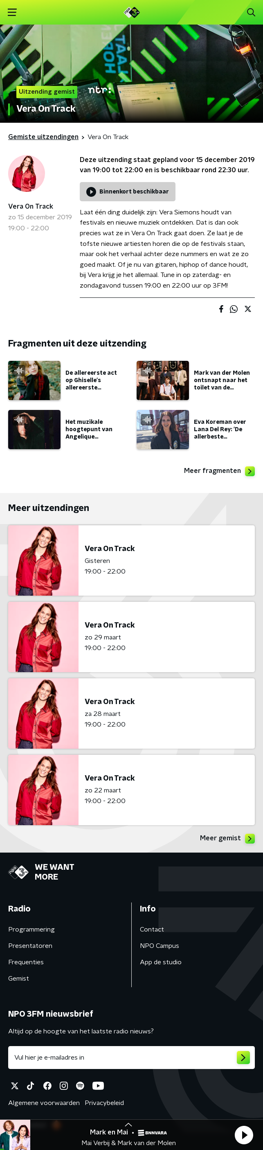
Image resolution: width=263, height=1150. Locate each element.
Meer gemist (227, 839)
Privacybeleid (104, 1103)
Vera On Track (30, 206)
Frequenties (26, 962)
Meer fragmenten (219, 471)
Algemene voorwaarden (44, 1103)
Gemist (18, 978)
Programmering (31, 929)
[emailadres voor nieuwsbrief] (131, 1057)
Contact (152, 929)
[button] (244, 1135)
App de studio (161, 962)
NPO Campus (159, 946)
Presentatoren (30, 946)
